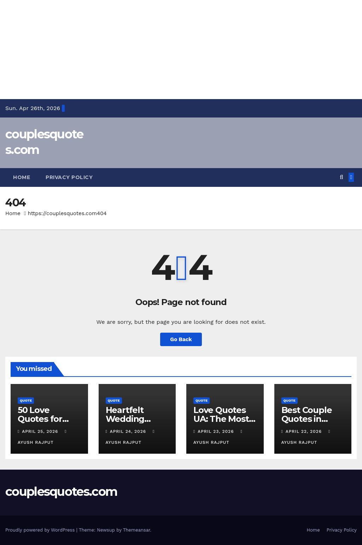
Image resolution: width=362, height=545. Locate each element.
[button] (341, 177)
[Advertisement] (181, 49)
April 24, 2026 (129, 431)
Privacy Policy (69, 177)
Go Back (181, 339)
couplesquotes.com (61, 491)
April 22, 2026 (304, 431)
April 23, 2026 (216, 431)
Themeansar (136, 530)
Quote (26, 400)
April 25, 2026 (41, 431)
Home (21, 177)
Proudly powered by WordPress (40, 530)
